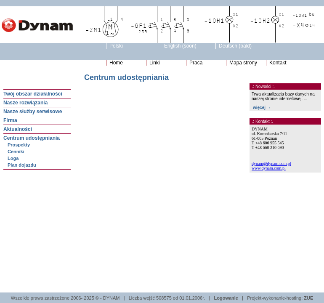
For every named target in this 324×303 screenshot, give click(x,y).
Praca (195, 63)
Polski (116, 46)
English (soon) (180, 46)
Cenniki (16, 151)
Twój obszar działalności (32, 94)
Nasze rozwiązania (25, 103)
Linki (154, 63)
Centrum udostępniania (31, 138)
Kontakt (278, 63)
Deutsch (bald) (235, 46)
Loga (13, 158)
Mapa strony (243, 63)
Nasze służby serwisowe (32, 111)
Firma (10, 120)
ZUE (308, 297)
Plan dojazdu (22, 164)
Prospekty (19, 144)
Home (116, 63)
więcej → (262, 107)
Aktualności (17, 129)
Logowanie (226, 297)
